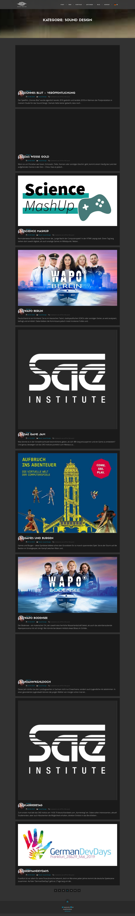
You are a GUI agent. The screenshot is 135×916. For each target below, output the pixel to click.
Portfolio (79, 4)
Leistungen (89, 4)
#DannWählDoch (40, 683)
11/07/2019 (31, 687)
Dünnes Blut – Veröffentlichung (53, 93)
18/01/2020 (31, 315)
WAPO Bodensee (38, 619)
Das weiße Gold (39, 157)
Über (69, 4)
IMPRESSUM (67, 913)
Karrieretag (36, 807)
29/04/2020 (31, 235)
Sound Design (42, 97)
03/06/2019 (31, 811)
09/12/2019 (31, 543)
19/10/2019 (31, 623)
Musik (40, 235)
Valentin (28, 91)
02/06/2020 (31, 161)
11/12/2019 (31, 439)
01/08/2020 (31, 97)
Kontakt (107, 4)
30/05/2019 (31, 877)
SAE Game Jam (37, 435)
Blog (98, 4)
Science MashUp (39, 232)
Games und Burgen (42, 539)
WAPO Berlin (36, 312)
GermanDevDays (39, 873)
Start (62, 4)
